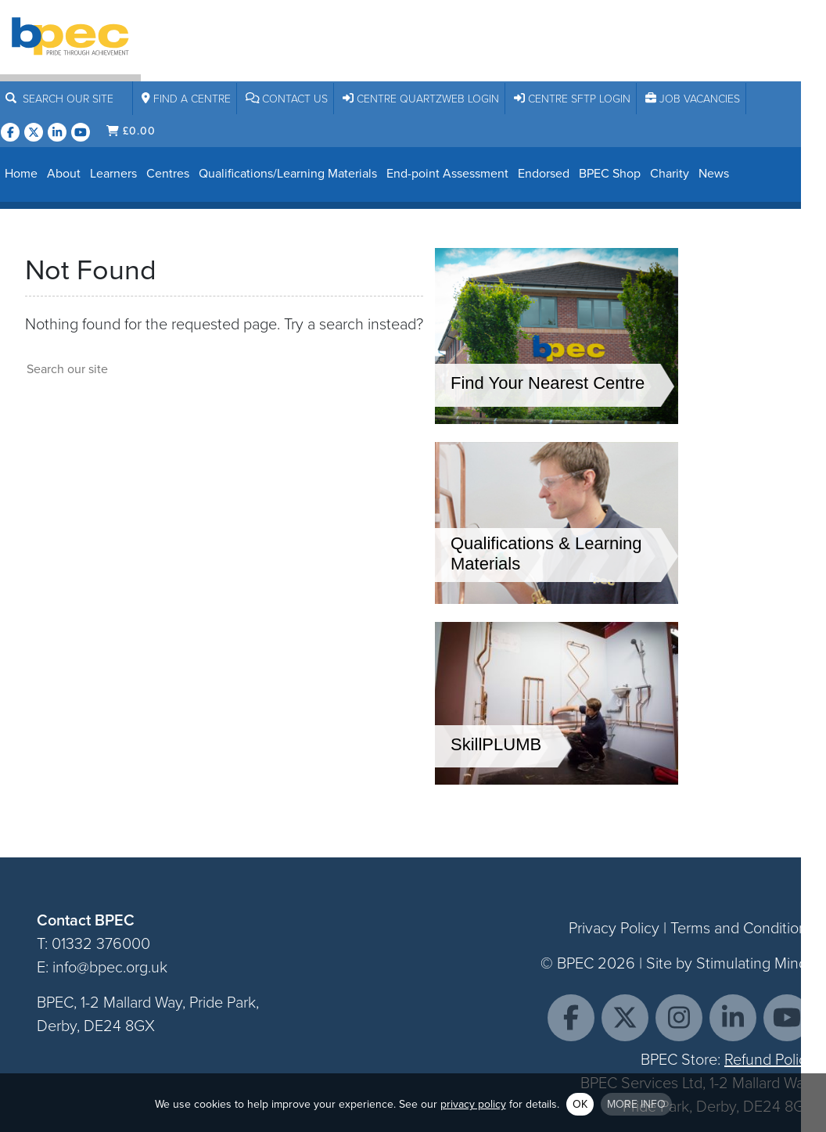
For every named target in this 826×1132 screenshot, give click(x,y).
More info (636, 1104)
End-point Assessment (447, 173)
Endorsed (543, 173)
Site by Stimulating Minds (730, 963)
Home (21, 173)
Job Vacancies (692, 99)
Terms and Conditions (742, 928)
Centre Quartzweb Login (421, 99)
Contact (287, 99)
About (64, 173)
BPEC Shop (610, 173)
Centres (167, 173)
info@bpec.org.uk (109, 967)
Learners (113, 173)
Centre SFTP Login (572, 99)
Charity (669, 173)
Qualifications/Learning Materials (288, 173)
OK (580, 1104)
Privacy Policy (614, 928)
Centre (186, 99)
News (714, 173)
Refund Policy (769, 1059)
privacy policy (473, 1104)
